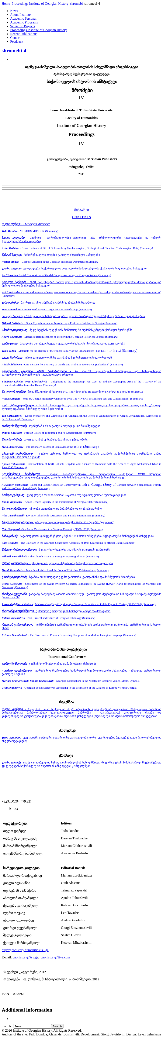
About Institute (20, 14)
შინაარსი (81, 210)
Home (6, 3)
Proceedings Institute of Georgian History (40, 3)
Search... (8, 1026)
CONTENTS (81, 217)
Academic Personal (23, 18)
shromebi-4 (14, 50)
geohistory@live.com (55, 957)
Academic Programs (24, 22)
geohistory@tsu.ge (25, 957)
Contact (15, 37)
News (14, 11)
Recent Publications (23, 34)
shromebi (76, 3)
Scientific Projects (22, 26)
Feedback (16, 41)
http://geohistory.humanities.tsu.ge (25, 950)
